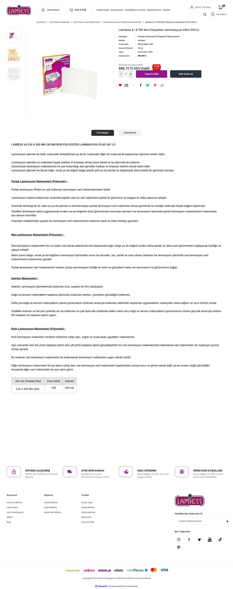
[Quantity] (126, 74)
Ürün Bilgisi (103, 132)
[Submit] (227, 521)
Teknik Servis (12, 507)
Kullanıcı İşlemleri (14, 502)
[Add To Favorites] (120, 85)
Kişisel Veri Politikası (52, 512)
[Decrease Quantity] (121, 74)
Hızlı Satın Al (186, 74)
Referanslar (86, 517)
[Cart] (220, 7)
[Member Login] (191, 7)
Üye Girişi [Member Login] (206, 7)
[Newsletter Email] (203, 521)
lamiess (141, 40)
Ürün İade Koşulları (15, 512)
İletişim (10, 517)
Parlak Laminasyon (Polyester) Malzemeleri (158, 36)
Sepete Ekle (152, 74)
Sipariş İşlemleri (88, 512)
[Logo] (19, 10)
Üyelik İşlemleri (87, 507)
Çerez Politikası (50, 507)
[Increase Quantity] (131, 74)
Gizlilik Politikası (51, 502)
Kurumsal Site (87, 522)
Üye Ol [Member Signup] (197, 7)
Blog (9, 522)
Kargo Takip (86, 502)
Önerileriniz (130, 132)
